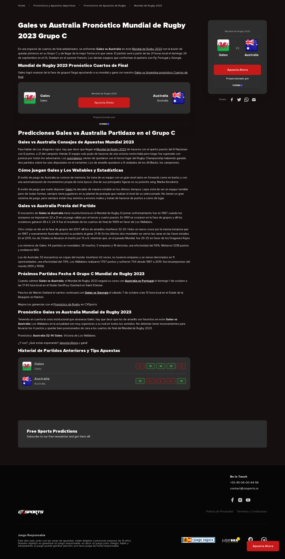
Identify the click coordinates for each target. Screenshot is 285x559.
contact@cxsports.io (244, 488)
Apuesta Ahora (104, 102)
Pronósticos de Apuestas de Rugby (105, 5)
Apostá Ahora (69, 343)
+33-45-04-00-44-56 (244, 482)
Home (21, 5)
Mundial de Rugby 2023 (148, 5)
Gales (69, 189)
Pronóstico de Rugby (67, 304)
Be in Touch (238, 477)
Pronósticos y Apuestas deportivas (54, 5)
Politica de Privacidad (219, 511)
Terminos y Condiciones (252, 511)
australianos (74, 158)
